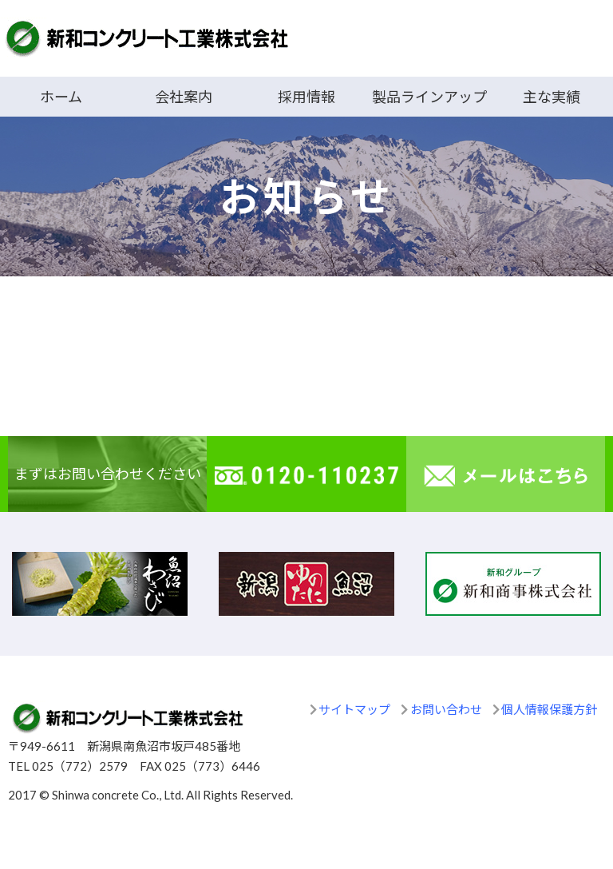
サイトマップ (354, 709)
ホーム (61, 96)
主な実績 (551, 96)
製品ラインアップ (429, 96)
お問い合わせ (446, 709)
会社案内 (183, 96)
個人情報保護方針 (549, 709)
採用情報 (306, 96)
